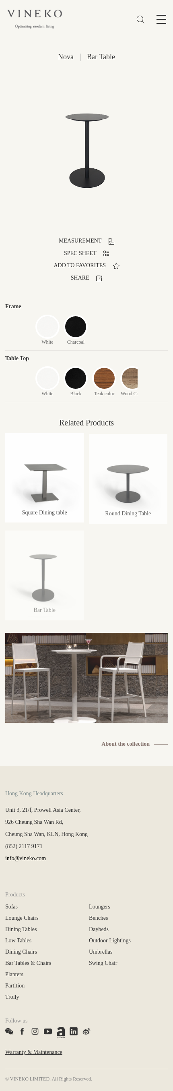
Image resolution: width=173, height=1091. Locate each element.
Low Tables (18, 941)
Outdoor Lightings (110, 941)
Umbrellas (100, 952)
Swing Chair (103, 963)
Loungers (99, 907)
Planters (14, 974)
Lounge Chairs (22, 918)
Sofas (11, 907)
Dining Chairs (21, 952)
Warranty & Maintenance (33, 1052)
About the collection (125, 744)
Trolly (12, 997)
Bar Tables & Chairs (28, 963)
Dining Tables (21, 929)
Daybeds (99, 929)
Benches (98, 918)
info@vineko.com (25, 858)
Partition (15, 986)
